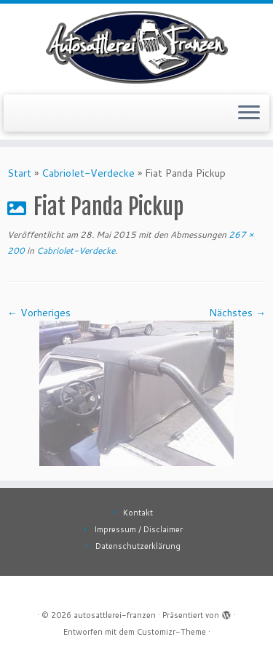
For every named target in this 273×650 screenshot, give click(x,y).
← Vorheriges (39, 312)
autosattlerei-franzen (115, 615)
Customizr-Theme (171, 632)
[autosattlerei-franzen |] (136, 47)
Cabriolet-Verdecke (88, 173)
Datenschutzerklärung (138, 546)
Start (19, 173)
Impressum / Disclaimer (138, 529)
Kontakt (138, 512)
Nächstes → (237, 312)
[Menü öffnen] (249, 113)
